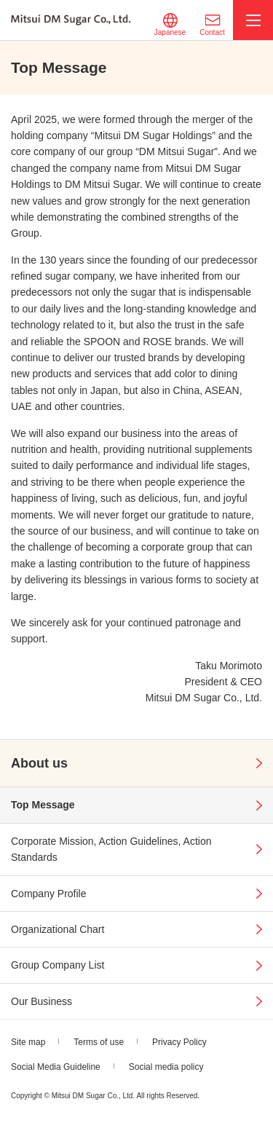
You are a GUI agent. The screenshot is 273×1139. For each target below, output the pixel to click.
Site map (28, 1042)
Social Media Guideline (55, 1067)
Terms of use (99, 1042)
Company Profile (49, 893)
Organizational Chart (57, 929)
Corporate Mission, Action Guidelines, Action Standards (111, 849)
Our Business (41, 1001)
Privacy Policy (179, 1042)
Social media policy (166, 1067)
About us (39, 763)
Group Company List (57, 965)
